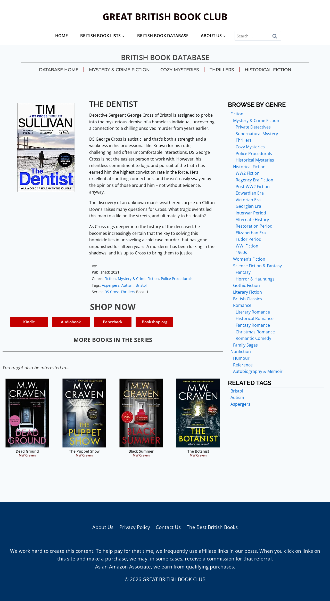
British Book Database (162, 35)
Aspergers (110, 285)
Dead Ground (27, 451)
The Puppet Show (84, 451)
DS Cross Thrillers (119, 291)
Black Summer (141, 451)
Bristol (141, 285)
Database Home (58, 69)
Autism (127, 285)
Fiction (110, 278)
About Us (102, 527)
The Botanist (198, 451)
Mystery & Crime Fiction (119, 69)
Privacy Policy (134, 527)
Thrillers (222, 69)
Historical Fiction (268, 69)
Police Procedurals (177, 278)
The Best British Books (212, 527)
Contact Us (168, 527)
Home (61, 35)
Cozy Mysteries (179, 69)
